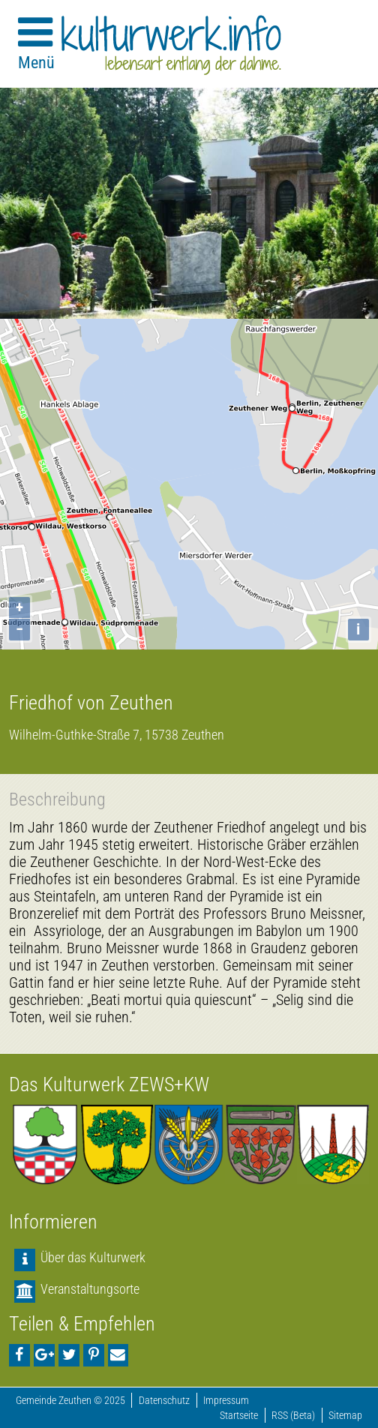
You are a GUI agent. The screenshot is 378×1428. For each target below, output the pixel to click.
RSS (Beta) (293, 1415)
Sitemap (345, 1415)
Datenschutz (164, 1400)
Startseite (239, 1415)
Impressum (226, 1400)
